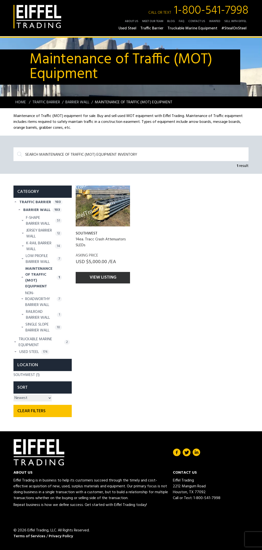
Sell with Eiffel (235, 21)
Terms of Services (29, 536)
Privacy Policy (61, 536)
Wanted (214, 21)
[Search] (131, 154)
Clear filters (31, 411)
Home (21, 102)
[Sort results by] (32, 398)
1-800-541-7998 (198, 11)
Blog (171, 21)
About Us (131, 21)
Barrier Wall (77, 102)
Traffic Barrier (46, 102)
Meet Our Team (152, 21)
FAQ (181, 21)
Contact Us (196, 21)
